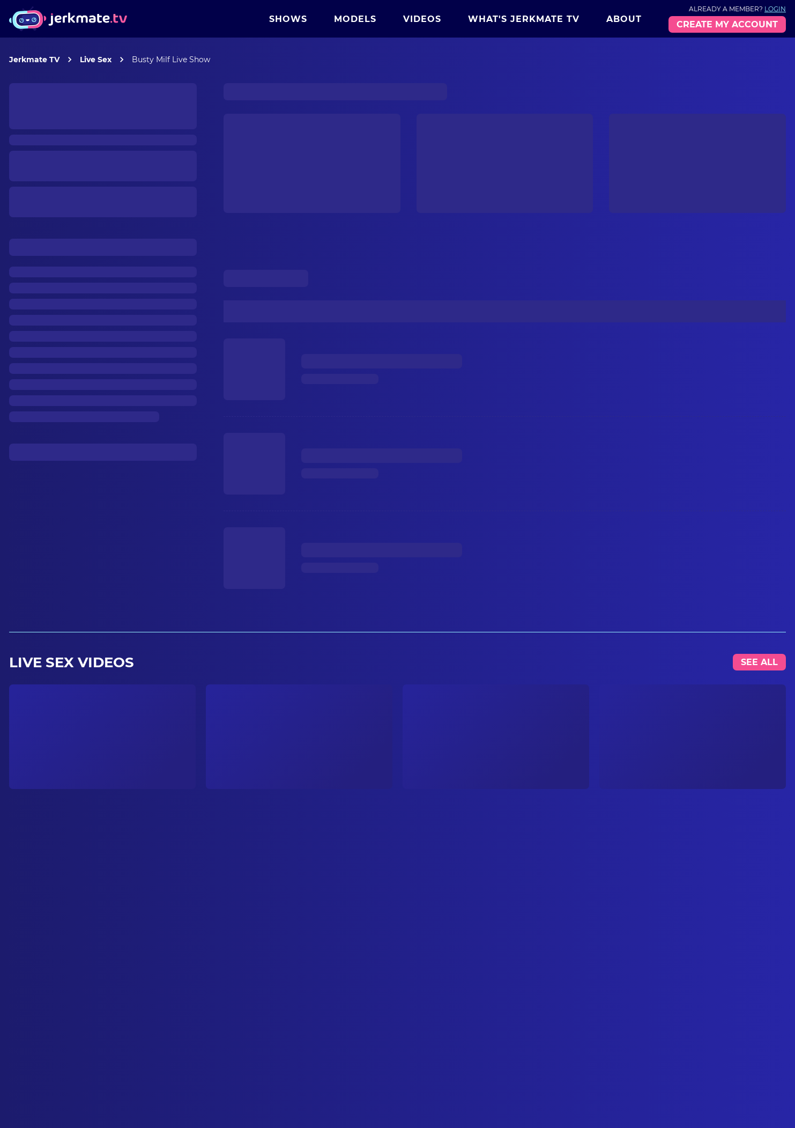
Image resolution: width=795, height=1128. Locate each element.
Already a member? (737, 9)
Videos (422, 19)
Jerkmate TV (34, 59)
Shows (288, 19)
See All (759, 662)
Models (355, 19)
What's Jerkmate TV (523, 19)
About (624, 19)
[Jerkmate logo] (68, 18)
